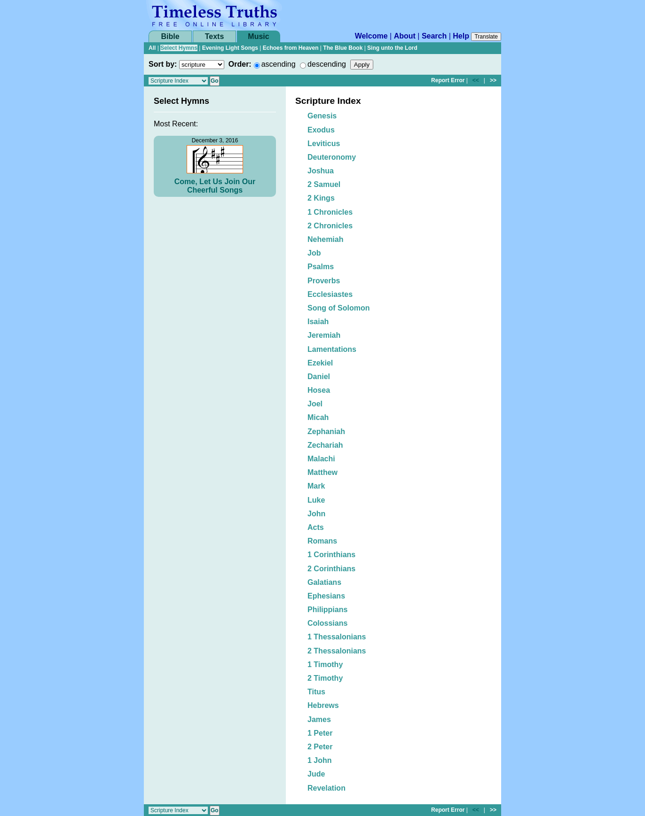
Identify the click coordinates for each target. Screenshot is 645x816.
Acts (315, 527)
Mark (316, 486)
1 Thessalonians (336, 637)
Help (461, 36)
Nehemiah (325, 239)
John (316, 514)
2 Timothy (325, 678)
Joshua (320, 171)
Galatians (324, 582)
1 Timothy (325, 664)
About (405, 36)
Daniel (318, 377)
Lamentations (331, 349)
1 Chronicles (330, 212)
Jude (316, 774)
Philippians (327, 610)
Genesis (322, 116)
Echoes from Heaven (291, 48)
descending (326, 64)
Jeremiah (323, 335)
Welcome (371, 36)
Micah (318, 417)
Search (434, 36)
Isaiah (318, 322)
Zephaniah (326, 431)
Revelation (326, 788)
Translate (486, 36)
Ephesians (326, 596)
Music (258, 36)
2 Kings (321, 198)
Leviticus (323, 144)
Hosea (318, 390)
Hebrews (323, 705)
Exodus (321, 130)
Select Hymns (178, 48)
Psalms (320, 267)
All (152, 48)
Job (314, 253)
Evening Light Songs (230, 48)
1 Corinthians (331, 555)
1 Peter (319, 733)
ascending (278, 64)
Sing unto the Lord (392, 48)
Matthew (322, 472)
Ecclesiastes (330, 294)
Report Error (447, 80)
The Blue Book (342, 48)
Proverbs (323, 281)
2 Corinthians (331, 569)
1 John (319, 760)
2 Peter (319, 747)
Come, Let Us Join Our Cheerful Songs (214, 186)
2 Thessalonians (336, 651)
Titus (316, 692)
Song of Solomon (338, 308)
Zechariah (325, 445)
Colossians (327, 623)
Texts (214, 36)
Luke (316, 500)
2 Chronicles (330, 226)
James (319, 719)
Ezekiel (320, 363)
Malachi (321, 459)
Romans (322, 541)
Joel (314, 404)
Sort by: (163, 64)
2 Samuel (323, 184)
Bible (170, 36)
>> (493, 80)
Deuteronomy (331, 157)
